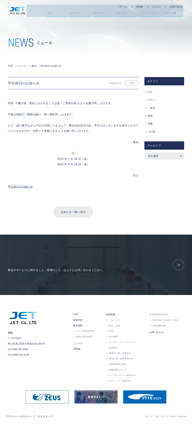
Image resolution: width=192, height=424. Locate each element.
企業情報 (110, 315)
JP (124, 7)
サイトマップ (42, 417)
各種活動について (118, 371)
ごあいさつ (114, 321)
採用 (150, 115)
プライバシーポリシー (18, 417)
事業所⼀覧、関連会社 (120, 354)
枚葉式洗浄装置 (84, 338)
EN (128, 7)
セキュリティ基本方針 (120, 382)
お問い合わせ (179, 7)
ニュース (159, 7)
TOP (75, 315)
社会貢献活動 (159, 327)
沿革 (111, 332)
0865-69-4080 (20, 350)
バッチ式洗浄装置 (85, 332)
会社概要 (113, 338)
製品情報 (78, 326)
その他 (151, 131)
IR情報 (143, 7)
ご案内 (151, 107)
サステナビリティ (159, 315)
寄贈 (150, 123)
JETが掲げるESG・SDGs (165, 321)
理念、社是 (114, 327)
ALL (150, 91)
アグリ (151, 99)
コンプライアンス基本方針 (122, 376)
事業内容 (78, 321)
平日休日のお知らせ (20, 186)
